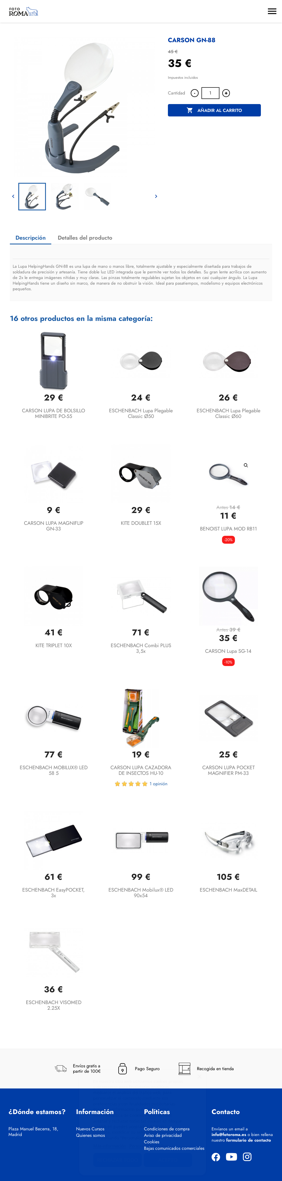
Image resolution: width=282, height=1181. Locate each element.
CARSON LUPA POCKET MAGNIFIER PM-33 (228, 770)
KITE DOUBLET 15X (141, 523)
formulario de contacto (248, 1140)
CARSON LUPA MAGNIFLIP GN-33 (53, 525)
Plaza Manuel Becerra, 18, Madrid (33, 1131)
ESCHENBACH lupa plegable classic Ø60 (228, 413)
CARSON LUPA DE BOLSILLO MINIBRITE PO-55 (53, 413)
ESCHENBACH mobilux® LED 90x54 (140, 892)
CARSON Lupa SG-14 (228, 651)
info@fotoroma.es (229, 1134)
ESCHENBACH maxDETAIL (228, 890)
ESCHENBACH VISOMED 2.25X (53, 1005)
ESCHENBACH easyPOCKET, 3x (53, 892)
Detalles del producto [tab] (85, 238)
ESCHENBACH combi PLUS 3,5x (141, 648)
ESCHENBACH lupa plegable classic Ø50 (141, 413)
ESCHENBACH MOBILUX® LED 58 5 (54, 770)
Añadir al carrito (214, 110)
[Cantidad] (210, 93)
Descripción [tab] (30, 238)
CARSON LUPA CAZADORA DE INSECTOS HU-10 (140, 770)
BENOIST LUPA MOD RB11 (228, 528)
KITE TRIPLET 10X (53, 645)
